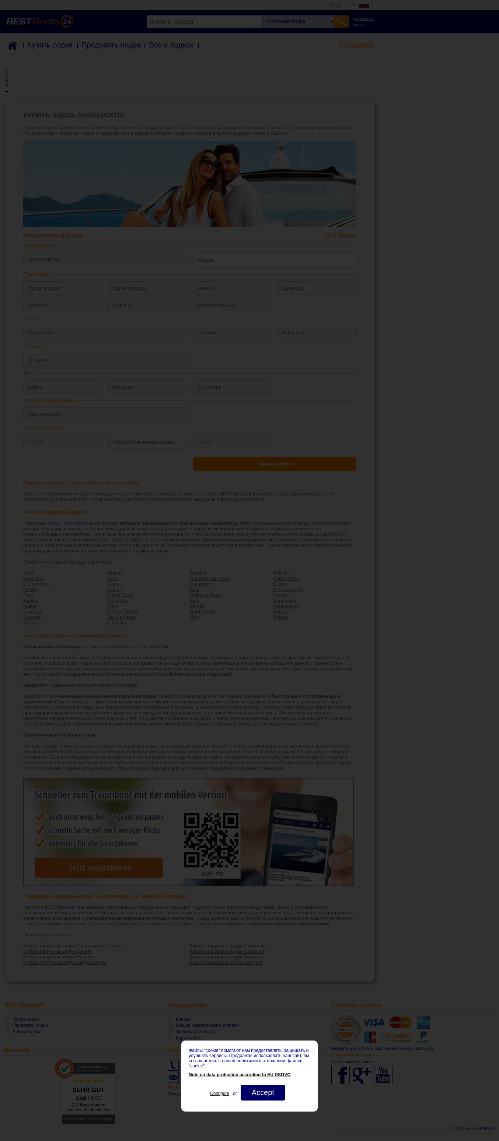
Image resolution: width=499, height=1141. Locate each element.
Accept (263, 1092)
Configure (219, 1093)
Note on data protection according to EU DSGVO (240, 1074)
